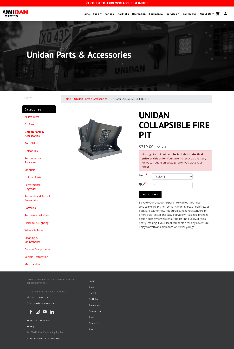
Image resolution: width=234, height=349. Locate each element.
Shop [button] (96, 13)
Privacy (30, 326)
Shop (91, 287)
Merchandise (32, 264)
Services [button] (172, 13)
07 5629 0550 (42, 297)
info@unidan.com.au (44, 303)
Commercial (156, 13)
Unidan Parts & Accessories (90, 99)
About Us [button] (206, 13)
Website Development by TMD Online (43, 338)
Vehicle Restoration (36, 257)
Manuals (30, 170)
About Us (93, 329)
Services (93, 317)
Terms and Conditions (38, 320)
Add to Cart (150, 194)
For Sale (110, 13)
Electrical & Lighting (37, 223)
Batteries (30, 208)
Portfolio (123, 13)
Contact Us (189, 13)
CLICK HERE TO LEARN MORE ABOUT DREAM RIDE (117, 3)
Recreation (139, 13)
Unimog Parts (33, 177)
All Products (32, 117)
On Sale (29, 124)
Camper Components (38, 249)
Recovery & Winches (37, 215)
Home (86, 13)
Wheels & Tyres (34, 230)
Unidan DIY (31, 151)
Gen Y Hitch (32, 143)
